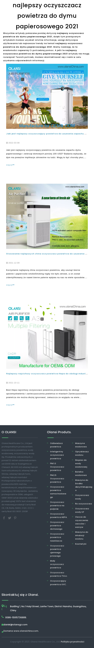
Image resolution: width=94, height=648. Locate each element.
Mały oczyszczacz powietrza (57, 564)
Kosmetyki (80, 543)
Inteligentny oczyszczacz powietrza (57, 455)
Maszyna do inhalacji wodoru (81, 535)
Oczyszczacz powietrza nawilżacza (57, 537)
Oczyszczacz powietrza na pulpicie (57, 505)
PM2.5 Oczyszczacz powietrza (57, 478)
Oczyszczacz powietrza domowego (57, 525)
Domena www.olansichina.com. (21, 631)
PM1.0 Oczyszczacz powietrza (57, 467)
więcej (10, 165)
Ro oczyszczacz (83, 503)
